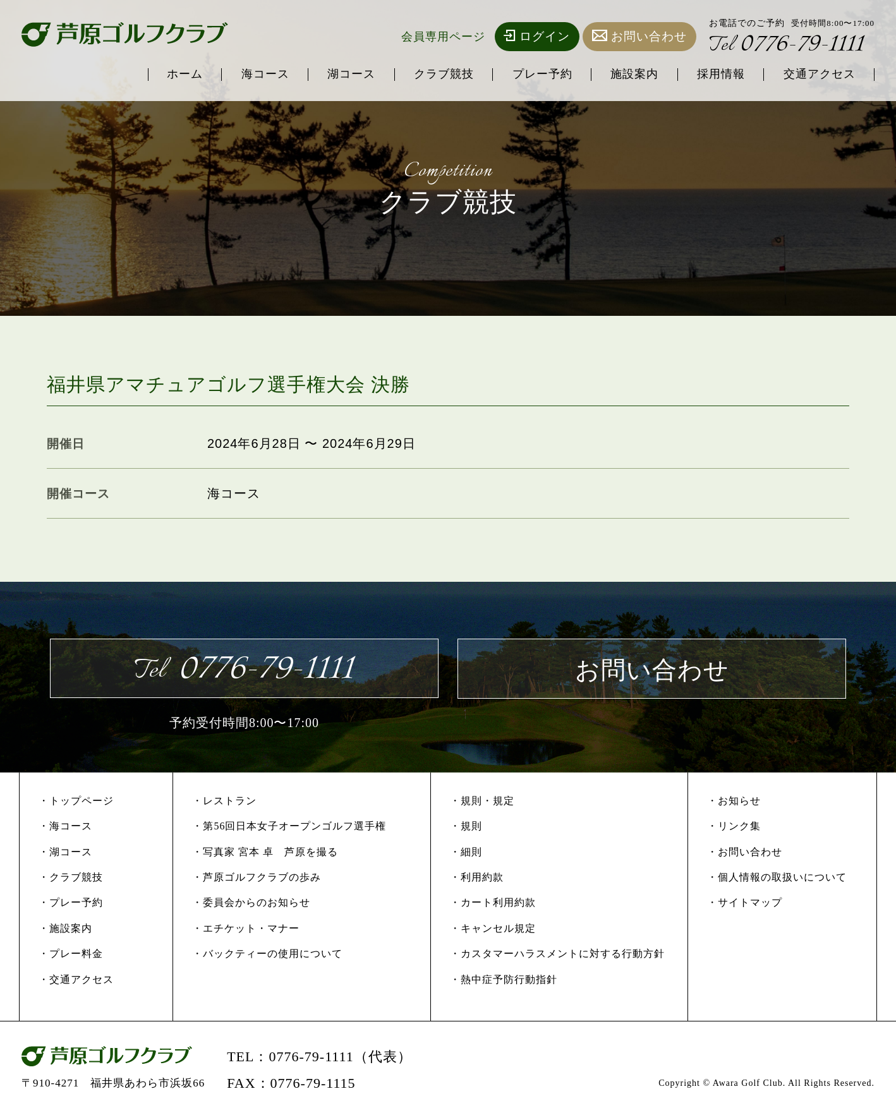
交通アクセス (819, 74)
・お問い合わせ (744, 853)
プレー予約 (539, 74)
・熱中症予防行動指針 (503, 980)
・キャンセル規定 (493, 929)
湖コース (347, 74)
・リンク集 (734, 827)
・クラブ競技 (71, 878)
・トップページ (76, 802)
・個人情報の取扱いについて (777, 878)
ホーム (178, 74)
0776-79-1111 (788, 45)
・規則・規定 (482, 802)
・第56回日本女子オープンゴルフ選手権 (289, 827)
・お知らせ (734, 802)
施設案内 (632, 74)
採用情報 (720, 74)
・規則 (466, 827)
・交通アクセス (76, 980)
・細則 (466, 853)
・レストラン (224, 802)
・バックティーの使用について (267, 955)
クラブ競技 (440, 74)
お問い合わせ (639, 36)
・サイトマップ (744, 904)
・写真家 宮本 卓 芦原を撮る (265, 853)
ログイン (537, 36)
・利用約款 (477, 878)
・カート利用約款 (493, 904)
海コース (260, 74)
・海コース (65, 827)
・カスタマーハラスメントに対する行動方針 (557, 955)
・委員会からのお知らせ (251, 904)
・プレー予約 (71, 904)
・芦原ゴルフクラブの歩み (256, 878)
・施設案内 (65, 929)
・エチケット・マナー (246, 929)
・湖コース (65, 853)
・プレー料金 (71, 955)
